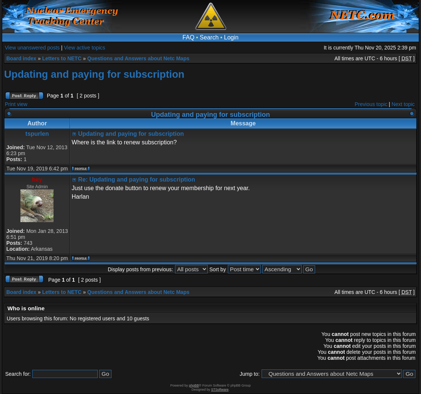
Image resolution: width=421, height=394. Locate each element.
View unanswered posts (32, 48)
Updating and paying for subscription (94, 74)
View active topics (84, 48)
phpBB (194, 385)
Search (209, 37)
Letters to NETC (61, 58)
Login (231, 37)
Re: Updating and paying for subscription (136, 179)
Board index (21, 58)
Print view (16, 104)
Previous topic (371, 104)
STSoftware (220, 389)
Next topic (403, 104)
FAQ (188, 37)
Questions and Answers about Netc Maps (138, 58)
